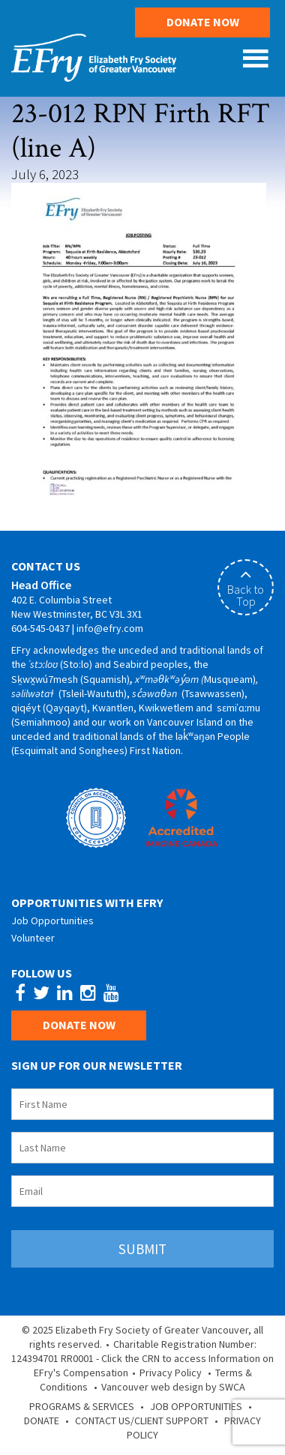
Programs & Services (81, 1406)
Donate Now (202, 21)
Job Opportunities (52, 920)
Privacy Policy (171, 1372)
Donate (41, 1420)
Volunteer (33, 938)
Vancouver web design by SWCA (173, 1387)
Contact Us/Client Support (141, 1420)
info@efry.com (109, 628)
